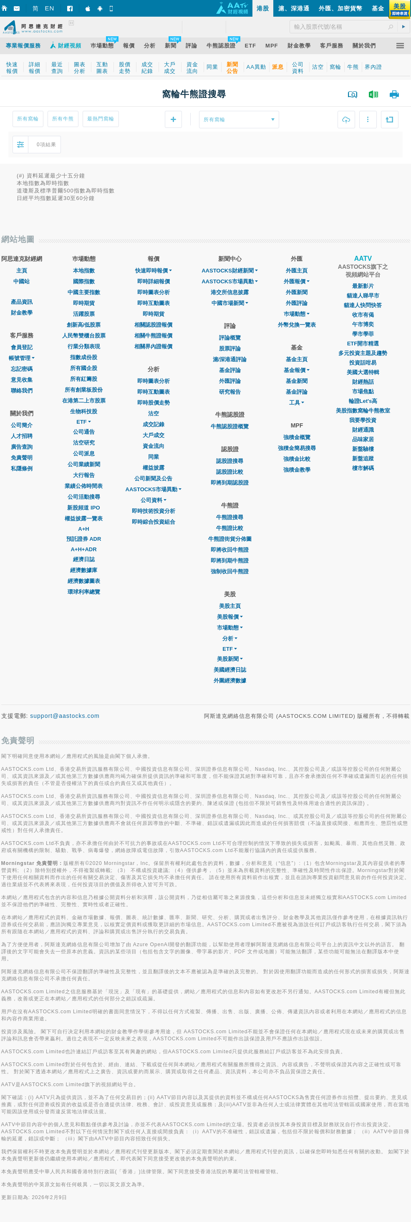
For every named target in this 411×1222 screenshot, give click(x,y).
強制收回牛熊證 (230, 571)
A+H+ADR (83, 549)
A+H (83, 529)
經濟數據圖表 (84, 581)
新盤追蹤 (363, 458)
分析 (229, 638)
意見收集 (22, 380)
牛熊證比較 (229, 528)
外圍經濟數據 (230, 680)
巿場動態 (297, 314)
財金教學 (22, 313)
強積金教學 (296, 470)
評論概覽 (230, 338)
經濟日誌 (84, 559)
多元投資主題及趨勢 (362, 353)
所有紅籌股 (83, 379)
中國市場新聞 (230, 303)
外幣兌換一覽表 (297, 325)
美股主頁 (230, 606)
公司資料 (153, 500)
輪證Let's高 (363, 401)
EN (50, 8)
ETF (83, 422)
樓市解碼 (363, 468)
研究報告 (230, 392)
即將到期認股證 (230, 483)
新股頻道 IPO (83, 508)
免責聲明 (22, 458)
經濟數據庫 (83, 570)
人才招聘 (22, 436)
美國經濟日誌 (230, 670)
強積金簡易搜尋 (297, 448)
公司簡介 (22, 425)
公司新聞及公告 (153, 478)
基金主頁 (297, 359)
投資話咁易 (362, 363)
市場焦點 (363, 391)
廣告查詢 (22, 447)
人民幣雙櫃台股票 (84, 335)
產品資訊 (22, 302)
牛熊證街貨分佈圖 (230, 539)
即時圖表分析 (153, 292)
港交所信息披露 (230, 292)
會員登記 (22, 347)
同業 (153, 457)
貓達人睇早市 (363, 295)
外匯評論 (230, 381)
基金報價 (297, 370)
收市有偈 (363, 315)
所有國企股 (83, 368)
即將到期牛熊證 (230, 560)
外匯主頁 (297, 270)
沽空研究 (84, 443)
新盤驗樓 (363, 449)
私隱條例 (22, 468)
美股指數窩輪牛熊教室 (363, 410)
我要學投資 (362, 420)
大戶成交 (153, 435)
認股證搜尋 (229, 461)
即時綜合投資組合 (153, 522)
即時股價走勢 (153, 403)
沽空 (153, 413)
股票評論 (230, 348)
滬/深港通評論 (230, 359)
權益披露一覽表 (84, 518)
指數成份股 (83, 357)
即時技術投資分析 (153, 511)
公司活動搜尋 (84, 497)
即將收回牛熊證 (230, 550)
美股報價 (230, 617)
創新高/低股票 (84, 325)
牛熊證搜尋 (229, 517)
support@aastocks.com (65, 715)
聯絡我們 (22, 390)
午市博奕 (363, 324)
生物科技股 (83, 411)
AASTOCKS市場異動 (154, 489)
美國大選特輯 (363, 372)
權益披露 (153, 468)
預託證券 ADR (83, 539)
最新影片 (363, 286)
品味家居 (363, 439)
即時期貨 (84, 303)
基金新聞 (297, 381)
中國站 (21, 281)
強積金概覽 (296, 437)
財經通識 (363, 430)
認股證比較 (229, 472)
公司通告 (84, 432)
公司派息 (84, 453)
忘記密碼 (22, 369)
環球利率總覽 (84, 592)
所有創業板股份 (84, 390)
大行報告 (84, 475)
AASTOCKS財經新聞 (230, 270)
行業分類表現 (84, 346)
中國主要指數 (84, 292)
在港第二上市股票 (84, 400)
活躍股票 (84, 314)
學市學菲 (363, 334)
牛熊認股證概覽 (230, 426)
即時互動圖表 (153, 303)
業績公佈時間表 (84, 486)
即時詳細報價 (153, 281)
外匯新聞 (297, 292)
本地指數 (84, 270)
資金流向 (153, 446)
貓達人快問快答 (363, 305)
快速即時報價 (153, 270)
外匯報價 (297, 281)
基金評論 (230, 370)
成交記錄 (153, 424)
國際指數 (84, 281)
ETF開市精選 (363, 343)
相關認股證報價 (153, 325)
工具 (296, 403)
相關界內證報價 (153, 346)
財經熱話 (363, 382)
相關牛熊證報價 (153, 335)
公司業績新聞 (84, 464)
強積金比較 (296, 459)
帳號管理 (22, 358)
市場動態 (230, 628)
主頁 (21, 270)
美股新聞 (230, 659)
